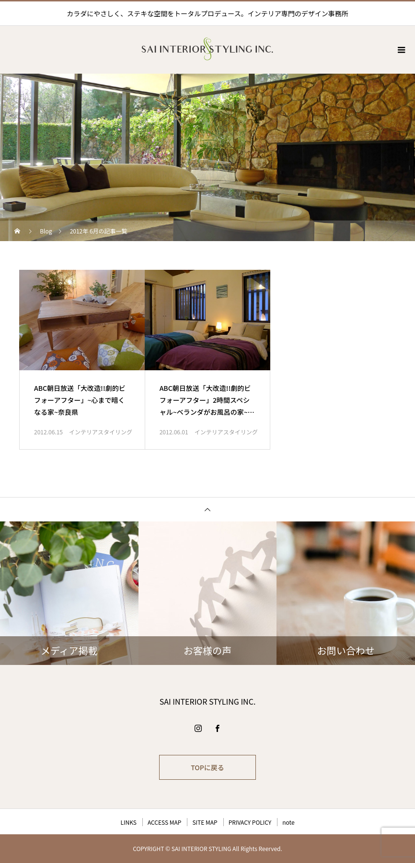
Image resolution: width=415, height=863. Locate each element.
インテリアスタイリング (100, 432)
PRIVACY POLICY (250, 822)
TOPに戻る (207, 767)
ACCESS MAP (165, 822)
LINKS (128, 822)
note (288, 822)
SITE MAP (204, 822)
